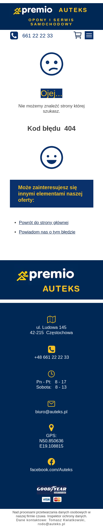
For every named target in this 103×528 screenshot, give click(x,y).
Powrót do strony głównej (44, 222)
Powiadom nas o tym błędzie (47, 232)
